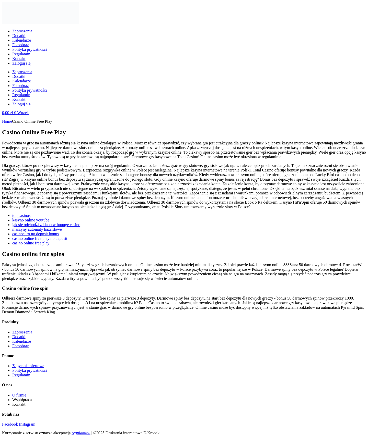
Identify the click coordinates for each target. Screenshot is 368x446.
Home (7, 121)
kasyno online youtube (30, 220)
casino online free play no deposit (39, 238)
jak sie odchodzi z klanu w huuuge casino (46, 224)
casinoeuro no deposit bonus (35, 234)
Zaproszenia (22, 31)
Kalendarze (21, 40)
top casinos (21, 215)
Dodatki (19, 35)
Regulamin (21, 54)
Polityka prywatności (29, 49)
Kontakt (19, 58)
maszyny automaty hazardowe (37, 229)
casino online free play (30, 243)
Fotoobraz (20, 45)
